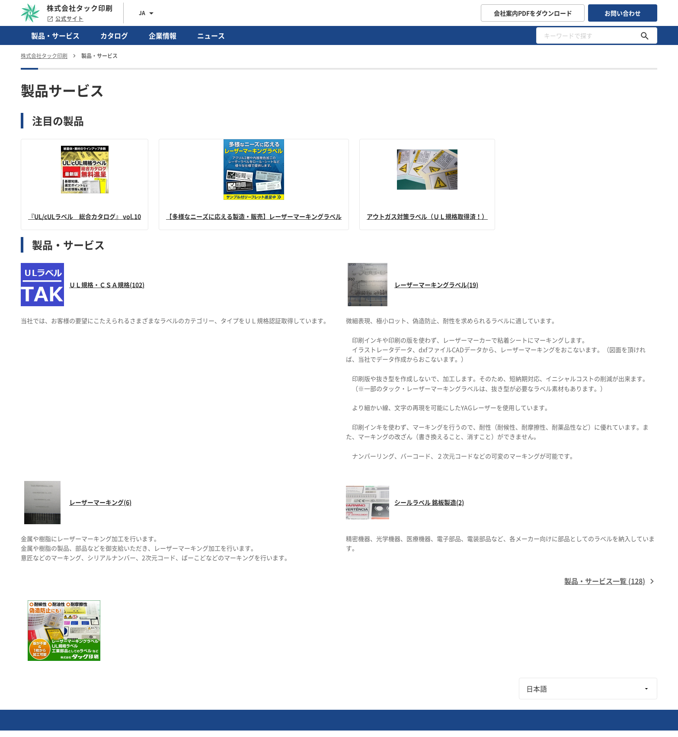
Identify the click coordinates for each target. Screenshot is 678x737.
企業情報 (162, 35)
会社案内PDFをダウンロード (533, 13)
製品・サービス (55, 35)
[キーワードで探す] (645, 35)
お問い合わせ (622, 13)
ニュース (211, 35)
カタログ (114, 35)
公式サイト (65, 18)
